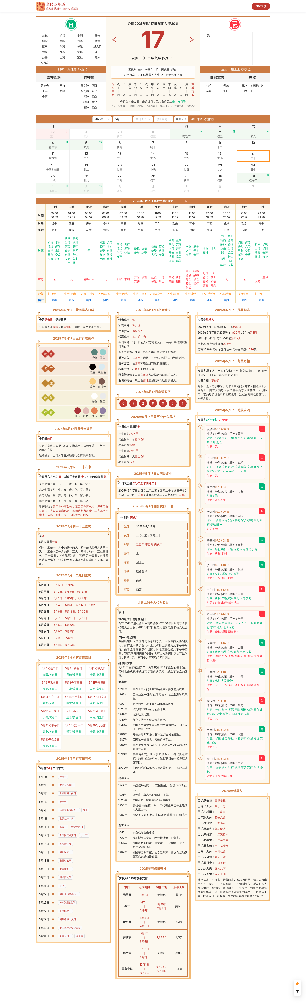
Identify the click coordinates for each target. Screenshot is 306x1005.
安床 (50, 258)
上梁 (257, 277)
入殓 (257, 281)
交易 (58, 254)
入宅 (75, 258)
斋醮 (102, 258)
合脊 (137, 252)
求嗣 (58, 242)
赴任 (58, 258)
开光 (137, 277)
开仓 (171, 252)
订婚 (50, 246)
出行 (50, 250)
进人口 (230, 258)
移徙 (67, 254)
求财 (58, 250)
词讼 (188, 287)
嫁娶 (58, 246)
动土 (161, 281)
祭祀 (102, 254)
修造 (67, 250)
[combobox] (141, 119)
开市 (50, 254)
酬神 (109, 258)
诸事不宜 (88, 279)
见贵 (178, 256)
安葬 (75, 246)
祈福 (50, 242)
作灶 (75, 254)
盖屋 (75, 250)
